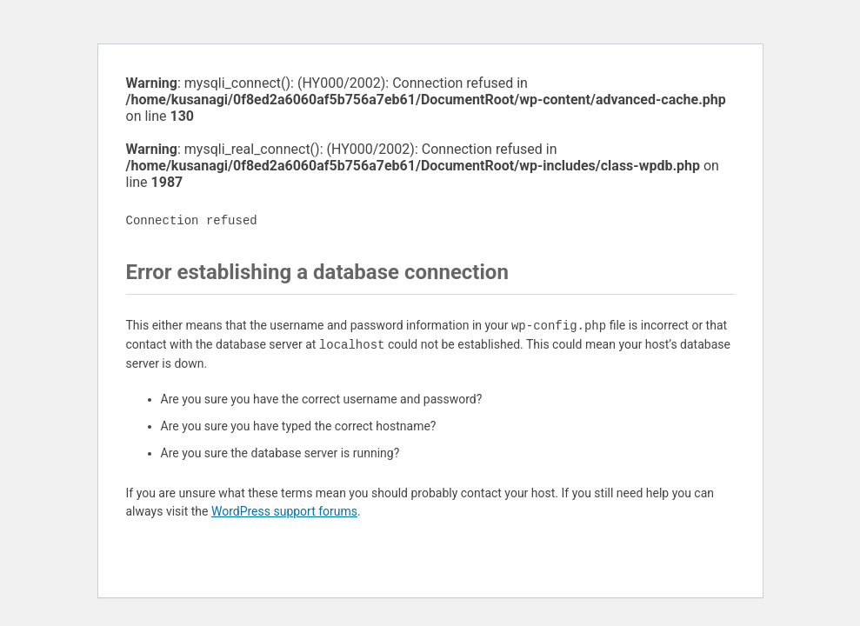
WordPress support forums (284, 511)
